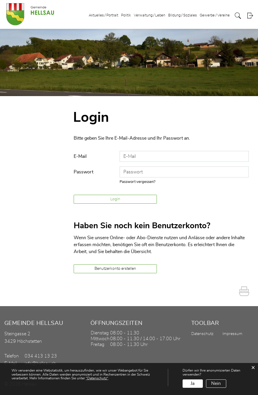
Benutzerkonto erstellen (115, 269)
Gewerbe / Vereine (215, 15)
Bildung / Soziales (182, 15)
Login (250, 15)
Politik (126, 15)
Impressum (232, 334)
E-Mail (80, 156)
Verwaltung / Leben (149, 15)
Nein (216, 383)
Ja (192, 383)
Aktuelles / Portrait (103, 15)
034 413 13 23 (41, 356)
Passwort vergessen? (137, 182)
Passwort (83, 172)
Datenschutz (202, 334)
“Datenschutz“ (97, 378)
